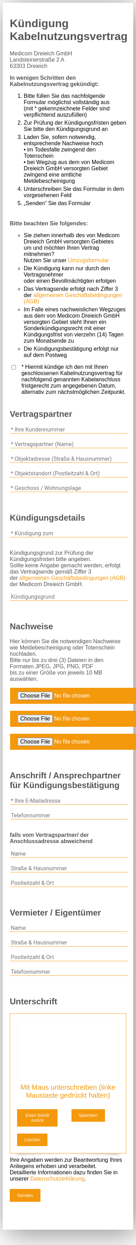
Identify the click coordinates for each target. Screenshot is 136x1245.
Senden (25, 1195)
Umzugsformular (88, 260)
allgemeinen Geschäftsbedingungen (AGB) (73, 578)
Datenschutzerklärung (57, 1179)
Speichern (88, 1115)
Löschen (32, 1139)
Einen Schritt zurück (37, 1118)
